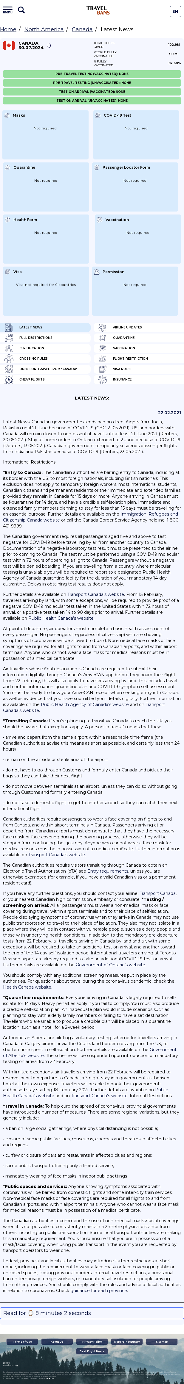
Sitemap (162, 1341)
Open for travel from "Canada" (41, 369)
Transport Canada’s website (95, 594)
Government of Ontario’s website (110, 964)
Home (8, 29)
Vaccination (116, 348)
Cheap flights (24, 379)
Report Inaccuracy (127, 1341)
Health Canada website (27, 987)
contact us (49, 1378)
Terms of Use (22, 1341)
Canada (82, 29)
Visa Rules (115, 369)
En (175, 11)
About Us (57, 1341)
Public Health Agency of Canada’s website (85, 704)
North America (44, 29)
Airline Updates (120, 327)
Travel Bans (98, 10)
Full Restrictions (28, 338)
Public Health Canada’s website (61, 618)
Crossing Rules (26, 358)
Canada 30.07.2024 (31, 45)
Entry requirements (107, 871)
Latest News (23, 327)
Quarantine (116, 338)
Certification (24, 348)
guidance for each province (98, 1290)
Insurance (115, 379)
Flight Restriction (123, 358)
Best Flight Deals (92, 1351)
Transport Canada (158, 893)
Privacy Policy (92, 1341)
